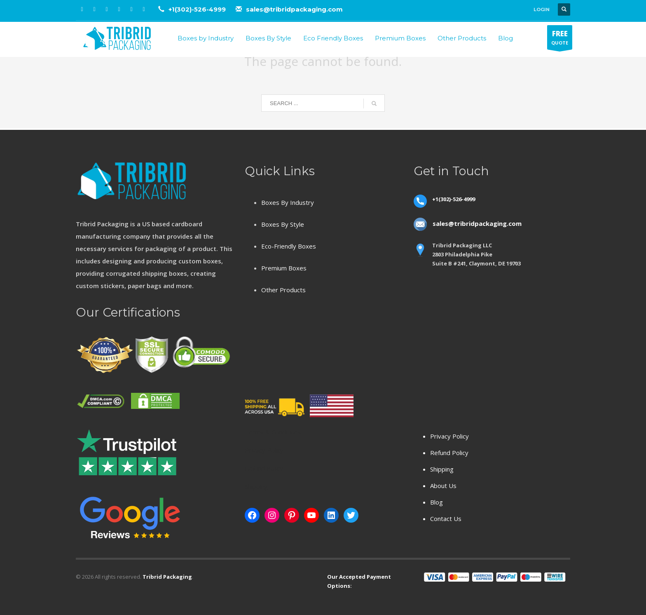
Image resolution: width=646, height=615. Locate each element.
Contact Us (445, 518)
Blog (436, 502)
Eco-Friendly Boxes (288, 246)
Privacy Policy (449, 436)
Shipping (442, 469)
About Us (443, 485)
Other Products (283, 290)
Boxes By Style (282, 224)
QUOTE (559, 39)
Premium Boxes (284, 268)
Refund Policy (449, 452)
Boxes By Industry (287, 202)
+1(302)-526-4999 (198, 9)
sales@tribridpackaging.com (294, 9)
